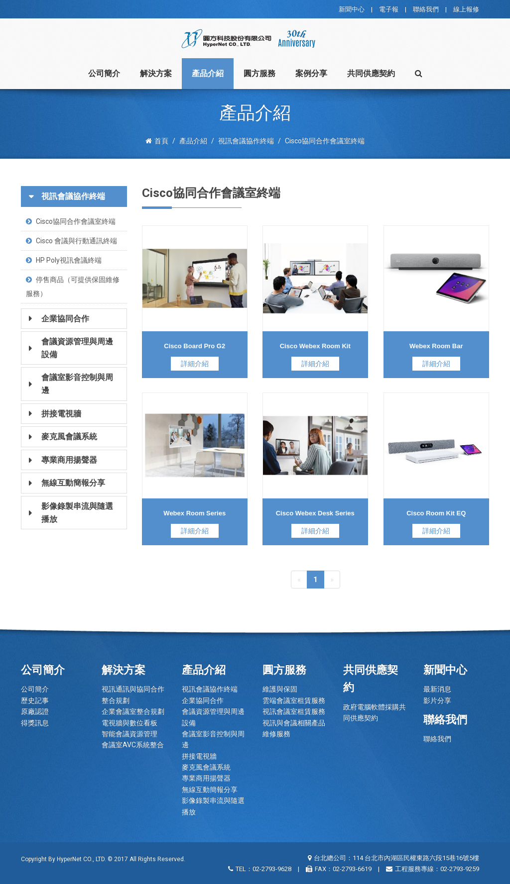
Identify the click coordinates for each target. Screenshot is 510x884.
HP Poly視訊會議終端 (64, 260)
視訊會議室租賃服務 (293, 711)
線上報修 (466, 9)
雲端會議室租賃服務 (293, 700)
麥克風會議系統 (206, 767)
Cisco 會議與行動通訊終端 (71, 241)
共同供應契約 (371, 73)
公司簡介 (104, 73)
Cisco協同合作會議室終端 (71, 221)
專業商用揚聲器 (206, 778)
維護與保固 (279, 689)
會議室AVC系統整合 (133, 745)
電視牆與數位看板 (129, 723)
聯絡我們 (426, 9)
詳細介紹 (195, 364)
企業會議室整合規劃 (133, 711)
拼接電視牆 (199, 756)
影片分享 (437, 700)
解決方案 (156, 73)
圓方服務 (259, 73)
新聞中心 (352, 9)
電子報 (388, 9)
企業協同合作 (203, 700)
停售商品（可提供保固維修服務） (73, 286)
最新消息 (437, 689)
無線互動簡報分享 (210, 789)
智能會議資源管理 (129, 734)
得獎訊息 (35, 723)
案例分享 (311, 73)
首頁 (156, 141)
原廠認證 (35, 711)
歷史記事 (35, 700)
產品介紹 (208, 73)
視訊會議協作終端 (210, 689)
